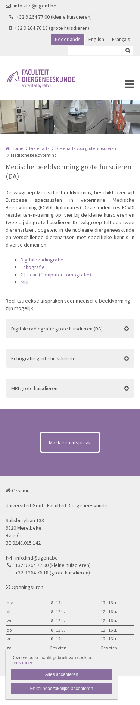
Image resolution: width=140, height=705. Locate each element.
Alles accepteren (61, 674)
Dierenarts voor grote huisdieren (85, 148)
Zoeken (127, 50)
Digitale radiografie (42, 259)
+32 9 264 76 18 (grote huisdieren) (49, 28)
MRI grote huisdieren (34, 388)
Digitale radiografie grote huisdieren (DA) (57, 328)
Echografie (33, 267)
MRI (24, 282)
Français (121, 39)
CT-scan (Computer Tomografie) (56, 274)
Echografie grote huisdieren (42, 358)
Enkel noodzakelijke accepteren (61, 688)
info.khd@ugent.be (31, 5)
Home (17, 148)
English (96, 39)
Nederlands (68, 39)
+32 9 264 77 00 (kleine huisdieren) (50, 16)
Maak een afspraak (70, 442)
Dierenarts (39, 148)
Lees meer (21, 662)
